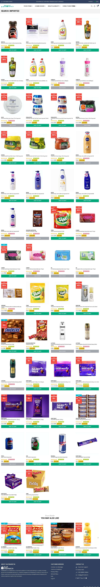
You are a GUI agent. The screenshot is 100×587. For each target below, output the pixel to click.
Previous (1, 537)
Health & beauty (54, 6)
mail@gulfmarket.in (83, 575)
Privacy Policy (54, 571)
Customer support (82, 567)
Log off (53, 578)
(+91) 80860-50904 (7, 1)
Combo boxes (40, 6)
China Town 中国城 (69, 6)
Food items (28, 6)
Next (98, 537)
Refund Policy (54, 574)
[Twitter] (78, 578)
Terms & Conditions (56, 569)
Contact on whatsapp (57, 567)
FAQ (52, 576)
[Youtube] (86, 578)
